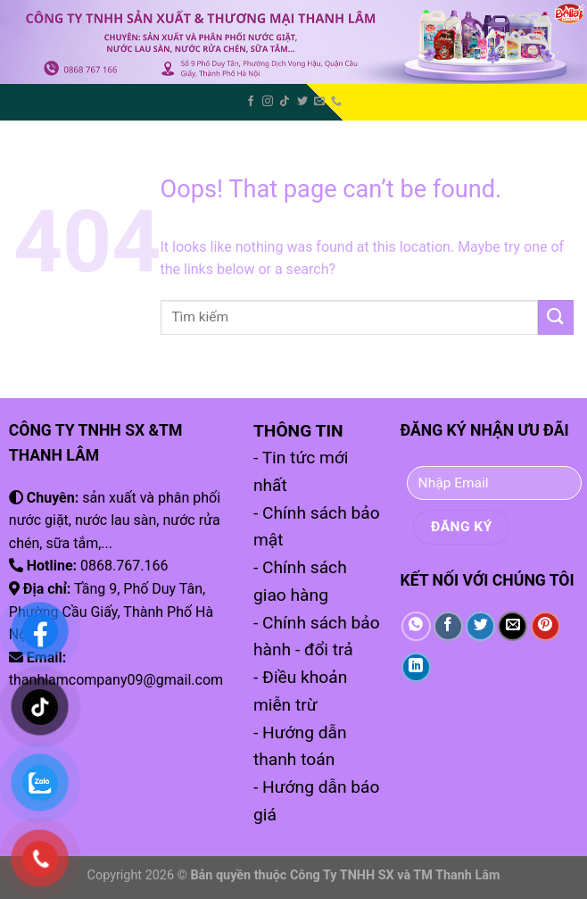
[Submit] (556, 317)
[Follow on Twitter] (302, 102)
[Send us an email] (319, 102)
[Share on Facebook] (448, 626)
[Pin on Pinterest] (545, 626)
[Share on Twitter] (480, 626)
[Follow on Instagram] (267, 102)
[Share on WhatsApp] (416, 626)
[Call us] (336, 102)
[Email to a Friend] (512, 626)
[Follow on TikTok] (284, 102)
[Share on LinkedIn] (416, 667)
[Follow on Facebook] (250, 102)
